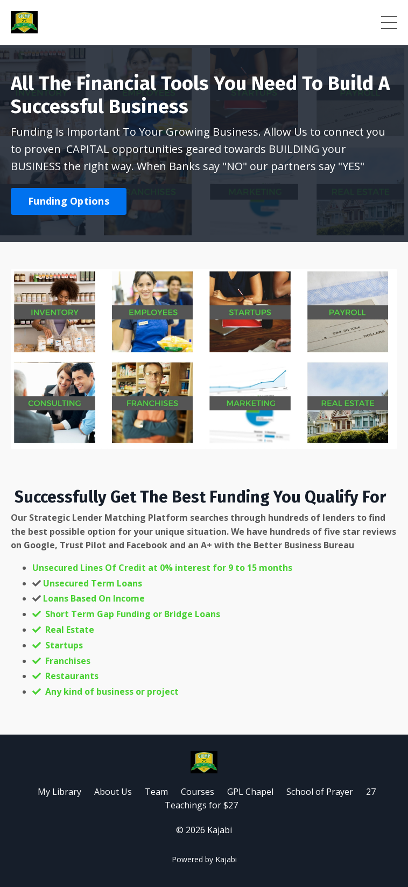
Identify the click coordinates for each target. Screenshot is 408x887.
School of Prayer (319, 792)
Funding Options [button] (68, 200)
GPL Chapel (251, 792)
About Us (113, 792)
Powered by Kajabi (204, 859)
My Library (59, 792)
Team (157, 792)
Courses (197, 792)
